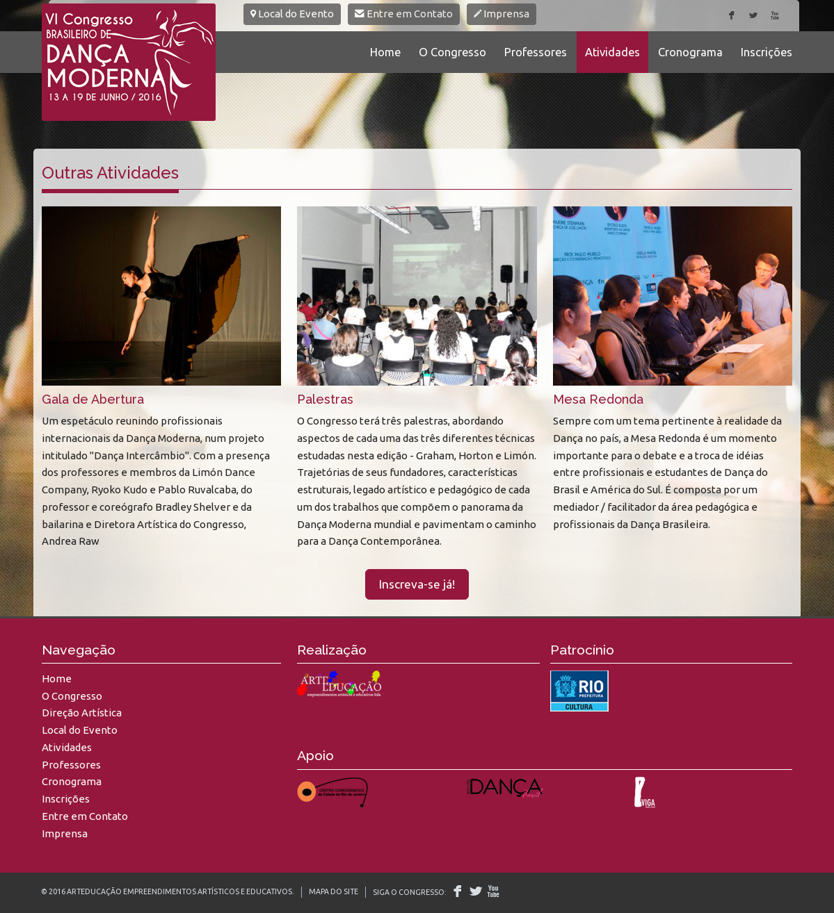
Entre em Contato (404, 13)
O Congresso (452, 52)
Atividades (612, 52)
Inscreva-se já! (417, 584)
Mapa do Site (333, 891)
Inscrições (766, 52)
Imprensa (501, 13)
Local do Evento (292, 13)
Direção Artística (82, 712)
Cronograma (690, 52)
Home (385, 52)
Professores (535, 52)
